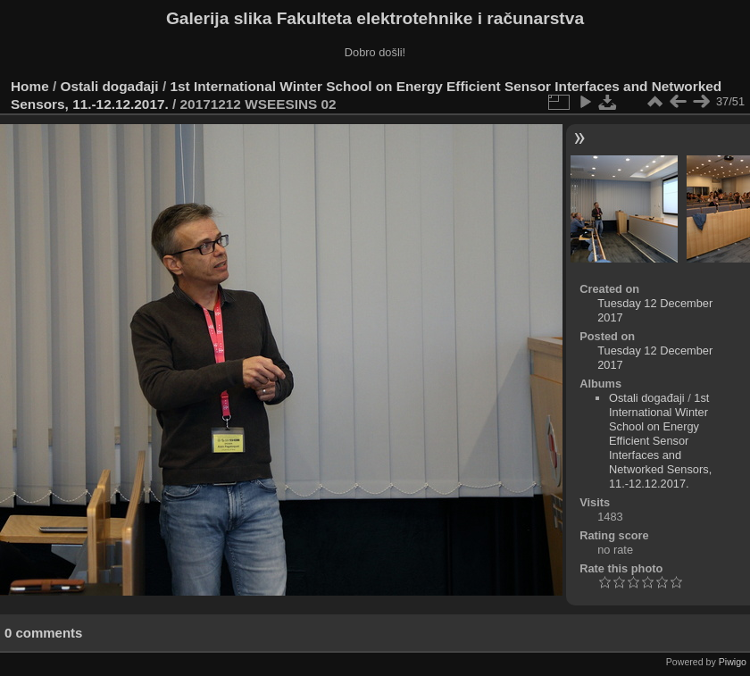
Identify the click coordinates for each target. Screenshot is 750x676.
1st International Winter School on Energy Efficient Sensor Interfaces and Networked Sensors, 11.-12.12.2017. (660, 440)
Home (30, 86)
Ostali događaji (110, 86)
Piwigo (732, 661)
